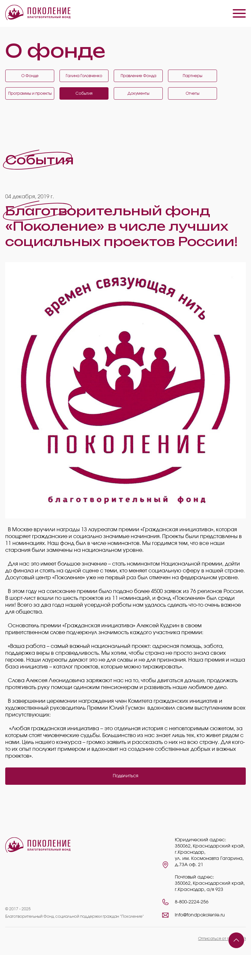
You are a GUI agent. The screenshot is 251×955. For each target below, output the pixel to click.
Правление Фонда (138, 76)
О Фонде (30, 76)
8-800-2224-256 (192, 902)
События (83, 93)
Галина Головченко (84, 76)
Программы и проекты (30, 93)
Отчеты (192, 93)
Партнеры (192, 76)
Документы (138, 93)
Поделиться (125, 776)
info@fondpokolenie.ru (200, 915)
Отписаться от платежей (222, 939)
